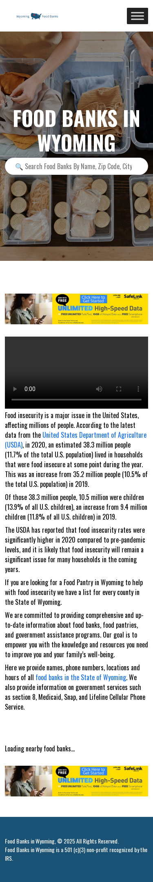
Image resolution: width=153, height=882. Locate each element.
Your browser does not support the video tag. (76, 373)
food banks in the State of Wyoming (80, 677)
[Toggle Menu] (137, 16)
